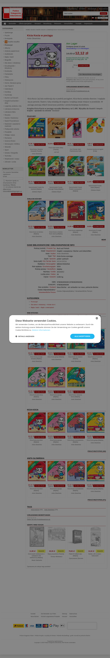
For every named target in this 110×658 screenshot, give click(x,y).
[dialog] (55, 329)
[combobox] (97, 318)
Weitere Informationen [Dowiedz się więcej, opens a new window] (41, 330)
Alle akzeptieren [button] (82, 336)
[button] (24, 336)
